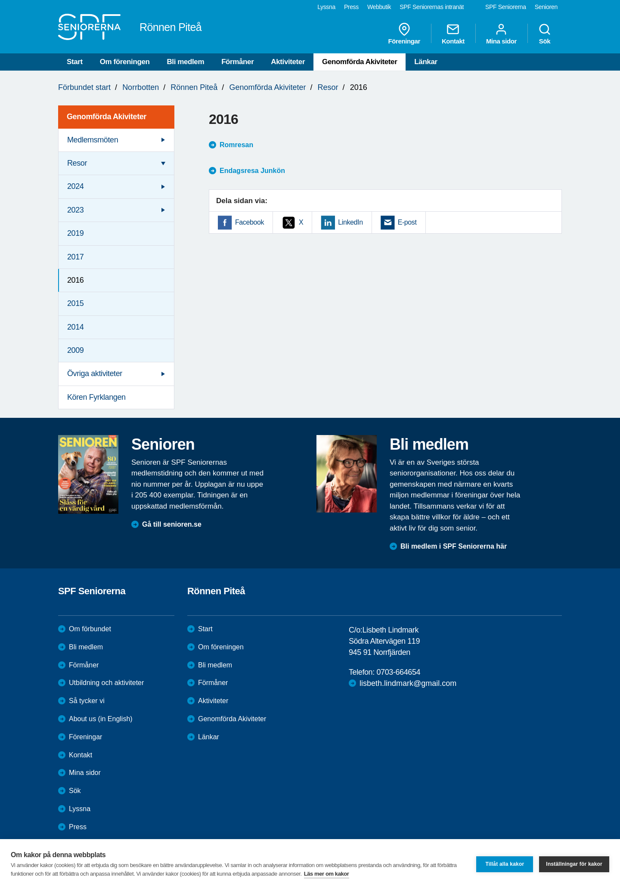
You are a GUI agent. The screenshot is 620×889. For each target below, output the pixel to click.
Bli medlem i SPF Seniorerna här (453, 546)
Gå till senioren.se (172, 524)
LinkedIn (350, 222)
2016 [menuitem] (75, 280)
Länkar (425, 62)
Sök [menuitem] (544, 33)
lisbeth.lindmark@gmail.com (408, 683)
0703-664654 (398, 672)
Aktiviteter (288, 62)
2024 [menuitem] (75, 186)
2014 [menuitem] (75, 327)
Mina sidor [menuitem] (501, 33)
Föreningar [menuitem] (404, 33)
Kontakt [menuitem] (453, 33)
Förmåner (237, 62)
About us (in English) (101, 718)
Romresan (236, 144)
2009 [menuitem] (75, 350)
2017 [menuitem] (75, 257)
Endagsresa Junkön (252, 170)
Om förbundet (90, 629)
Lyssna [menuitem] (326, 6)
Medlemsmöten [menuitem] (92, 140)
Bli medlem (185, 62)
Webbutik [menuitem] (379, 6)
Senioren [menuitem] (546, 6)
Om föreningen (125, 62)
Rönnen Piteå (193, 87)
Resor (328, 87)
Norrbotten (140, 87)
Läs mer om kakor (326, 873)
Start (75, 62)
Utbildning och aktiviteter (106, 682)
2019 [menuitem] (75, 233)
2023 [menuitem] (75, 210)
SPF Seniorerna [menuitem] (505, 6)
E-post (407, 222)
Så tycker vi (87, 700)
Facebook (249, 222)
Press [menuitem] (351, 6)
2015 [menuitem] (75, 303)
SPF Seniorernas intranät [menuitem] (432, 6)
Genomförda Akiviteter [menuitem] (106, 116)
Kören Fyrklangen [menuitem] (96, 397)
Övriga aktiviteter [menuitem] (94, 373)
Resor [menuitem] (77, 163)
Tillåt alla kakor (504, 864)
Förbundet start (84, 87)
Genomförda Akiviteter (359, 62)
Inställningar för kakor (574, 864)
